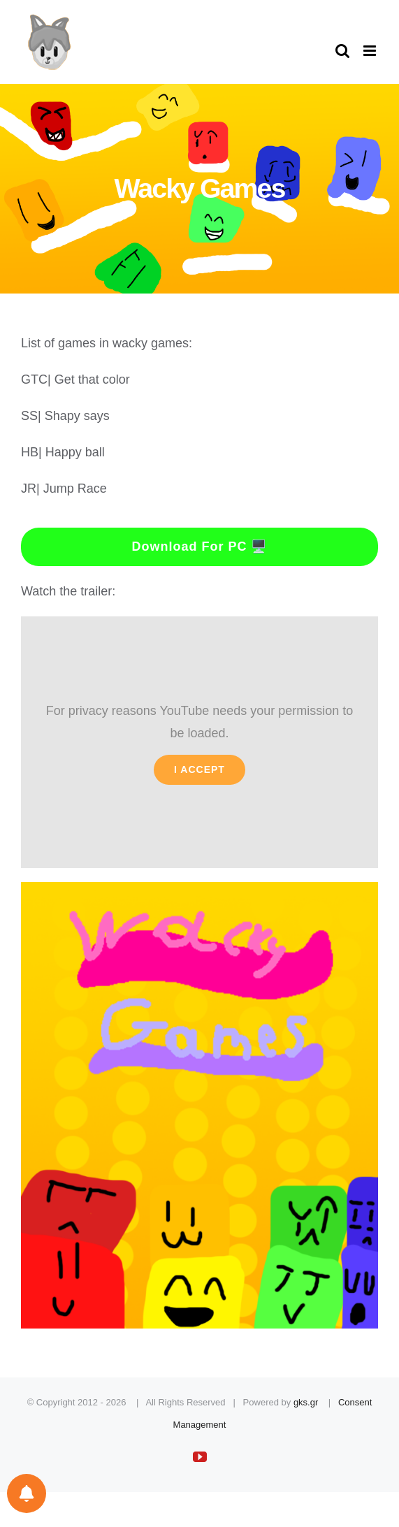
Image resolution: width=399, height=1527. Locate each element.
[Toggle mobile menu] (370, 50)
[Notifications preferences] (26, 1493)
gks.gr (305, 1402)
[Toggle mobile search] (342, 50)
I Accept (199, 769)
